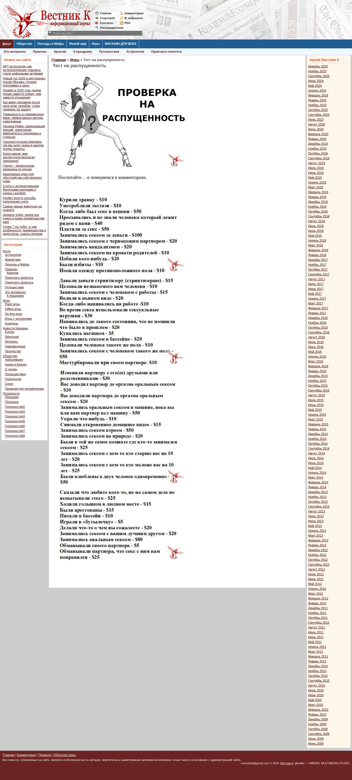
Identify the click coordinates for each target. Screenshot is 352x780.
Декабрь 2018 (318, 202)
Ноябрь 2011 (317, 613)
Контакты (106, 22)
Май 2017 (315, 294)
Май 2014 (315, 468)
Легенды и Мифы (50, 44)
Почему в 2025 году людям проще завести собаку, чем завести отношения (22, 94)
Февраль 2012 (318, 598)
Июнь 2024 (316, 81)
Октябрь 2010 (318, 676)
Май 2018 (315, 236)
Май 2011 (315, 642)
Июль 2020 (316, 129)
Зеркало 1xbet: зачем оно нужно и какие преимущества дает (23, 218)
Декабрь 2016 (318, 318)
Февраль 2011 (318, 656)
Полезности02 (15, 407)
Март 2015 (315, 419)
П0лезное (12, 402)
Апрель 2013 (317, 531)
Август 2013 (316, 511)
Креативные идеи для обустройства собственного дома (22, 177)
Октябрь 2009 (318, 729)
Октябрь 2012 (318, 560)
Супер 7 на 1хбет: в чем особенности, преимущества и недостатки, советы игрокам (24, 230)
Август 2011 (316, 627)
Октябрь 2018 (318, 211)
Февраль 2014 (318, 482)
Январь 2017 (317, 313)
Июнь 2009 (316, 743)
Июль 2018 (316, 226)
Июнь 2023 (316, 119)
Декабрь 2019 (318, 144)
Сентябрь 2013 (319, 506)
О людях (11, 369)
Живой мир (77, 44)
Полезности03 (15, 411)
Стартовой (107, 18)
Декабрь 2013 (318, 492)
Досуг (7, 44)
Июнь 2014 (316, 463)
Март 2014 (315, 477)
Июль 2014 (316, 458)
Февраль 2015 (318, 424)
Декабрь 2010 (318, 666)
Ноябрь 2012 (317, 555)
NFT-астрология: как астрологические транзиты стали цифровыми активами (23, 70)
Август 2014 (316, 453)
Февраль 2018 (318, 250)
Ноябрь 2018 (317, 206)
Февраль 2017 (318, 308)
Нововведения (15, 346)
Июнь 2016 (316, 347)
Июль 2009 (316, 739)
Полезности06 (15, 426)
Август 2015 (316, 395)
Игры (96, 44)
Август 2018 (316, 221)
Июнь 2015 (316, 405)
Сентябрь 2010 (319, 680)
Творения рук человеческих (24, 389)
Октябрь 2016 (318, 327)
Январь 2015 (317, 429)
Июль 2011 (316, 632)
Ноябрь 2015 (317, 381)
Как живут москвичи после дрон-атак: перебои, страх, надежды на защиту (22, 106)
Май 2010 (315, 700)
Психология (13, 379)
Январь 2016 (317, 371)
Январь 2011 (317, 661)
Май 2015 (315, 410)
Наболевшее (14, 359)
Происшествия (15, 374)
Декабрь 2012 (318, 550)
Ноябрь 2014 (317, 439)
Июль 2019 (316, 168)
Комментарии (134, 13)
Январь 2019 (317, 197)
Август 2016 (316, 337)
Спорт (9, 384)
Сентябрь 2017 (319, 274)
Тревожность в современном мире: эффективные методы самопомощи (23, 118)
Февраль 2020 (318, 134)
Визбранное (134, 18)
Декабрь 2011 (318, 608)
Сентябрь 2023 (319, 115)
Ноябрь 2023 (317, 105)
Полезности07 (15, 431)
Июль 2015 (316, 400)
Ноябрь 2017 (317, 265)
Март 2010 (315, 705)
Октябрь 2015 (318, 385)
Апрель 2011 (317, 647)
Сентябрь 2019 (319, 158)
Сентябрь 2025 (319, 76)
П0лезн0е (12, 397)
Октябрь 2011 (318, 618)
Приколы (40, 51)
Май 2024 (315, 86)
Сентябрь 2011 (319, 622)
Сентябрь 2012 (319, 564)
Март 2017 (315, 303)
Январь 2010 (317, 714)
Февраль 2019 (318, 192)
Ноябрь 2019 (317, 148)
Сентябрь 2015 (319, 390)
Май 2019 (315, 177)
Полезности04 (15, 416)
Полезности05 (15, 421)
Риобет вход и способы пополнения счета (19, 199)
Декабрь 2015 (318, 376)
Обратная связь (64, 755)
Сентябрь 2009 (319, 734)
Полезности (11, 393)
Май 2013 (315, 526)
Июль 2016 (316, 342)
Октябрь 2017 (318, 269)
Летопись (11, 341)
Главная (105, 13)
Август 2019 (316, 163)
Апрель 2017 (317, 298)
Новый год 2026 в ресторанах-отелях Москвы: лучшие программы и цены (24, 82)
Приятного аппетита (166, 51)
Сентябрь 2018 (319, 216)
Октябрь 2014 (318, 443)
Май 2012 (315, 584)
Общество (24, 44)
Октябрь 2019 (318, 153)
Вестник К (286, 763)
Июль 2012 (316, 574)
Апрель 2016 (317, 356)
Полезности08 (15, 436)
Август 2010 (316, 685)
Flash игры (12, 304)
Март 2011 (315, 651)
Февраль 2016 (318, 366)
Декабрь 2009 (318, 719)
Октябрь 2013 (318, 502)
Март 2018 (315, 245)
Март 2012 (315, 593)
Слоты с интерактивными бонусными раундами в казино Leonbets (21, 189)
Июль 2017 (316, 284)
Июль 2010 (316, 690)
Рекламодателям (110, 27)
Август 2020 (316, 124)
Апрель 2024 (317, 90)
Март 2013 (315, 535)
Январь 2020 (317, 139)
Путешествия (109, 51)
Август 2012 (316, 569)
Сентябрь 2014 (319, 448)
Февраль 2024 (318, 95)
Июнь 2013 (316, 521)
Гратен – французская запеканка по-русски (18, 167)
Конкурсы (11, 323)
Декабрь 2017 (318, 260)
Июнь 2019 (316, 173)
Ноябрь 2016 (317, 323)
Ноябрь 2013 (317, 497)
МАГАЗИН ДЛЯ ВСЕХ (120, 44)
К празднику (82, 51)
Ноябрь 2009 (317, 724)
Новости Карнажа (15, 328)
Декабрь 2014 (318, 434)
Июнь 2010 (316, 695)
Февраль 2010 (318, 710)
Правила (44, 755)
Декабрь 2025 (318, 66)
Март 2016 (315, 361)
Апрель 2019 (317, 182)
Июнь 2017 (316, 289)
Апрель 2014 (317, 473)
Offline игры (13, 309)
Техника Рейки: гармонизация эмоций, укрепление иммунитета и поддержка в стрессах (24, 131)
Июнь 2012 (316, 579)
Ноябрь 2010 (317, 671)
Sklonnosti (12, 337)
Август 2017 (316, 279)
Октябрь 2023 (318, 110)
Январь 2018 (317, 255)
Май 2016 (315, 352)
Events (9, 332)
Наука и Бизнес (16, 364)
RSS (128, 22)
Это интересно (15, 51)
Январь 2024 (317, 100)
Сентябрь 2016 (319, 332)
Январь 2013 (317, 545)
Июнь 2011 (316, 637)
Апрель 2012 (317, 589)
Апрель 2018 (317, 240)
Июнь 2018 (316, 231)
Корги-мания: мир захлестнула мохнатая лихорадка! (19, 157)
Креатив (60, 51)
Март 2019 (315, 187)
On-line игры (13, 314)
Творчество (13, 351)
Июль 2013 (316, 516)
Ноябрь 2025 (317, 71)
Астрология (135, 51)
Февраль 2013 (318, 540)
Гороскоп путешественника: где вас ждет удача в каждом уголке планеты (23, 145)
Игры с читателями (18, 319)
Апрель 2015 (317, 414)
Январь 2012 (317, 603)
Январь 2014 (317, 487)
